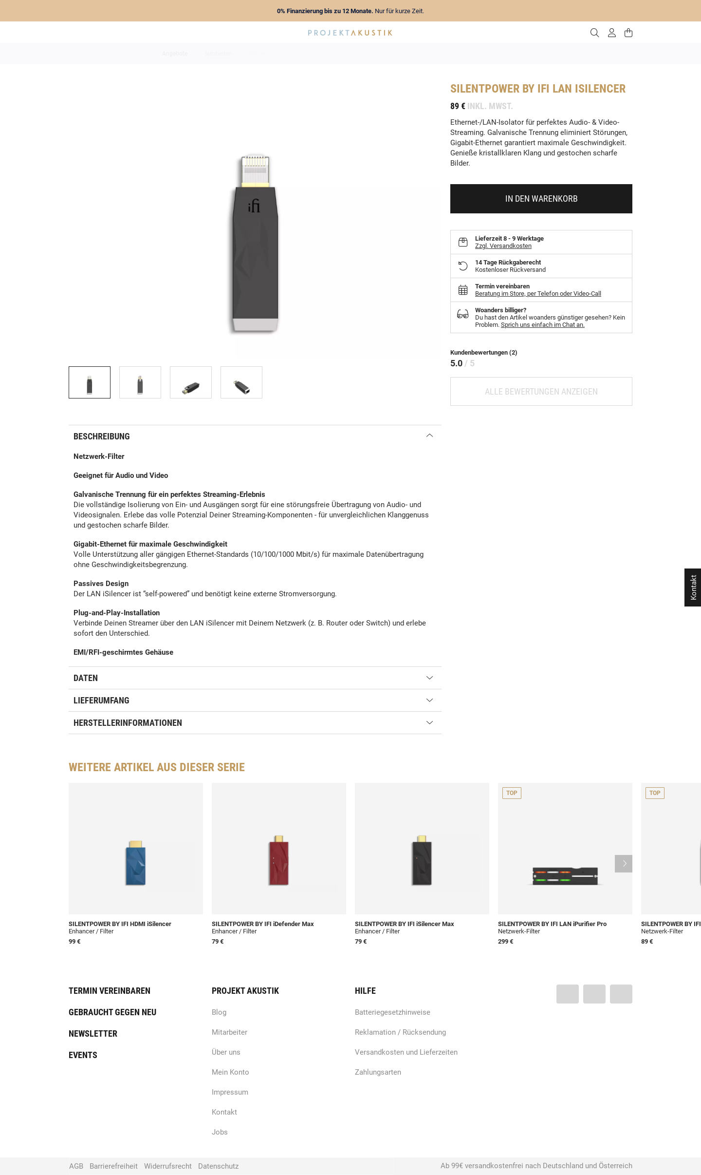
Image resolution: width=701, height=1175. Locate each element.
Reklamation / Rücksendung (400, 1032)
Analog (295, 53)
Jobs (220, 1132)
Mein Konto (230, 1072)
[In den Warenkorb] (541, 198)
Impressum (230, 1092)
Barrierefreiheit (114, 1166)
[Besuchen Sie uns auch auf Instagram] (621, 994)
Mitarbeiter (229, 1032)
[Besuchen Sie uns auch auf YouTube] (594, 994)
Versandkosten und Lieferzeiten (406, 1052)
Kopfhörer (493, 53)
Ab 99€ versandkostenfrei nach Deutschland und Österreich (536, 1165)
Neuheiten (218, 53)
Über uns (226, 1052)
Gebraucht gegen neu (112, 1012)
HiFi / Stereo (339, 53)
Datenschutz (218, 1166)
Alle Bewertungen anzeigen (541, 391)
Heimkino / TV (392, 53)
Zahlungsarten (378, 1072)
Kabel (531, 53)
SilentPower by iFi (500, 88)
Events (83, 1055)
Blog (219, 1012)
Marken (259, 53)
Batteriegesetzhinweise (392, 1012)
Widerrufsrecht (168, 1166)
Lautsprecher (445, 53)
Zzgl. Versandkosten (503, 245)
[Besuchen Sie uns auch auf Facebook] (567, 994)
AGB (76, 1166)
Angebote (174, 53)
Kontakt (224, 1112)
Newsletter (93, 1033)
